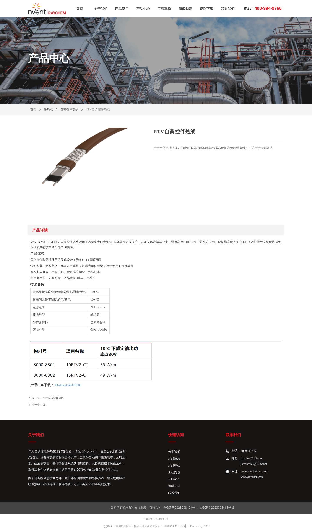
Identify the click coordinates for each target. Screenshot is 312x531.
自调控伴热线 (69, 109)
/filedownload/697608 (67, 385)
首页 (33, 109)
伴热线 (48, 109)
